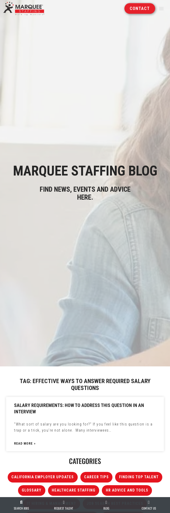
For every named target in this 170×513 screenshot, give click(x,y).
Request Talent (63, 508)
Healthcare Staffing (73, 490)
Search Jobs (21, 508)
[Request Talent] (64, 502)
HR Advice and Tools (127, 490)
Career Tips (96, 477)
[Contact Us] (149, 502)
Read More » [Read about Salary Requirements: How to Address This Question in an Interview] (25, 443)
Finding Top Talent (139, 477)
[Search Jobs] (21, 502)
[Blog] (106, 502)
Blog (106, 508)
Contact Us (149, 508)
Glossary (31, 490)
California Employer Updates (42, 477)
